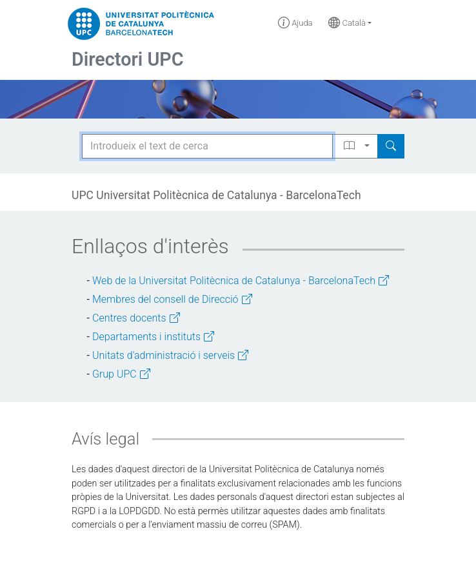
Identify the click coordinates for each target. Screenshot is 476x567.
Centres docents (136, 318)
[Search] (390, 146)
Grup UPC (121, 374)
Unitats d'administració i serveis (170, 355)
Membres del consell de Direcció (172, 299)
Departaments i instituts (153, 337)
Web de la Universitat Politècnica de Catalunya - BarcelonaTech (240, 280)
